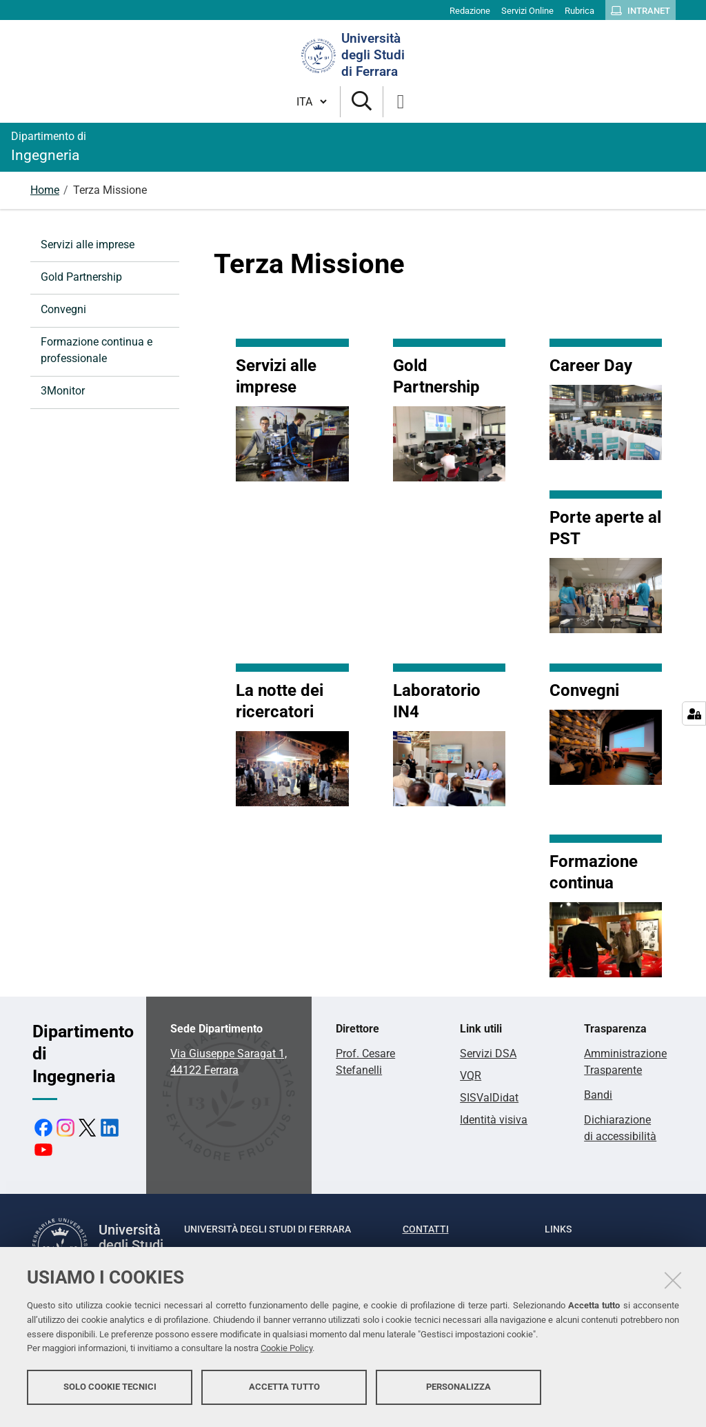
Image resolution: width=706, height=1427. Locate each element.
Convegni (63, 309)
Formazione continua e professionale (96, 350)
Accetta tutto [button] (284, 1391)
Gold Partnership (81, 276)
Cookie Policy (286, 1353)
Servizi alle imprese (87, 244)
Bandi (598, 1094)
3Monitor (63, 390)
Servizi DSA (488, 1053)
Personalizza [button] (458, 1391)
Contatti (426, 1229)
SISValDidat (489, 1097)
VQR (470, 1075)
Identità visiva (493, 1119)
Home (44, 190)
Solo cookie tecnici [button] (110, 1391)
